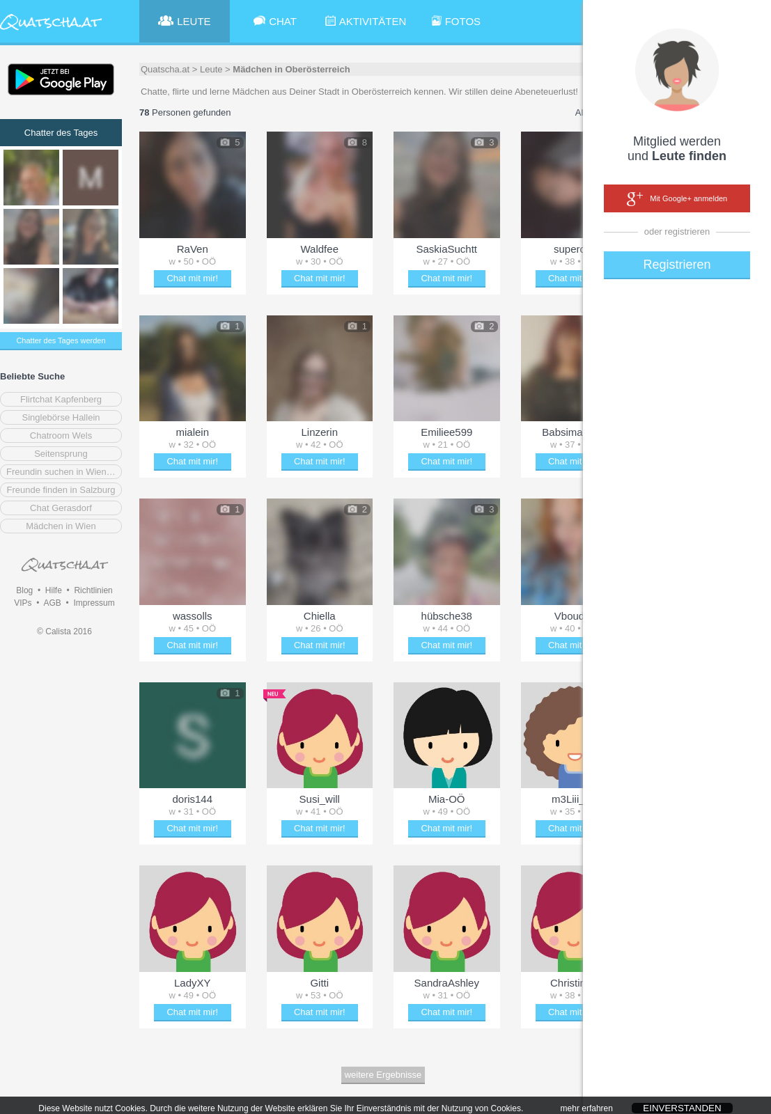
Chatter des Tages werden (60, 340)
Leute (211, 69)
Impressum (93, 603)
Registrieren (676, 265)
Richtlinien (93, 590)
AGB (52, 603)
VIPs (22, 603)
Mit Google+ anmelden (677, 199)
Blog (24, 590)
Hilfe (53, 590)
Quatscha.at (165, 69)
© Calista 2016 (64, 631)
